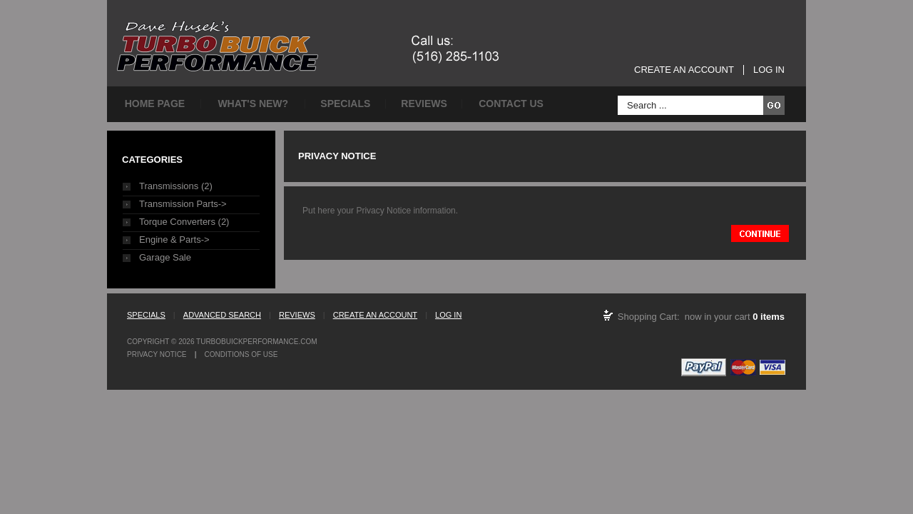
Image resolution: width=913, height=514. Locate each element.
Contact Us (511, 103)
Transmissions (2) (176, 186)
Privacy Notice (157, 354)
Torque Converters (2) (184, 221)
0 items (769, 316)
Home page (155, 103)
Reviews (424, 103)
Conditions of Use (241, 354)
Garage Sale (165, 257)
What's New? (253, 103)
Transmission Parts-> (183, 203)
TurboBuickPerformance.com (256, 342)
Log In (769, 70)
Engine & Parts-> (174, 239)
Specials (345, 103)
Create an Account (684, 70)
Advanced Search (222, 315)
